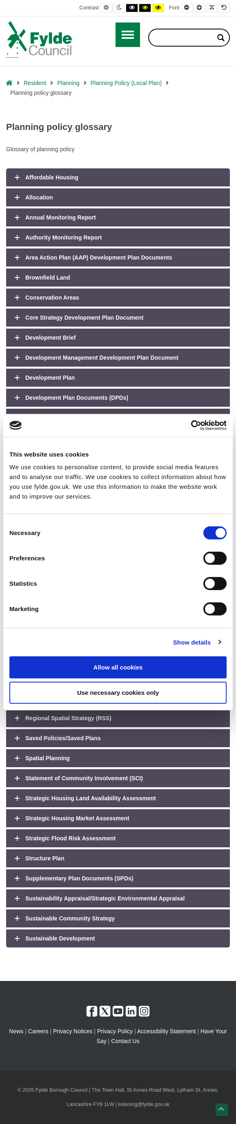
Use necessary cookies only (118, 692)
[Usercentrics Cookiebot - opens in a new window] (191, 425)
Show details (192, 641)
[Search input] (184, 37)
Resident (35, 83)
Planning (68, 83)
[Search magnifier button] (221, 37)
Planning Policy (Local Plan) (126, 83)
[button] (222, 1110)
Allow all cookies (118, 667)
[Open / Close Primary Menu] (128, 34)
